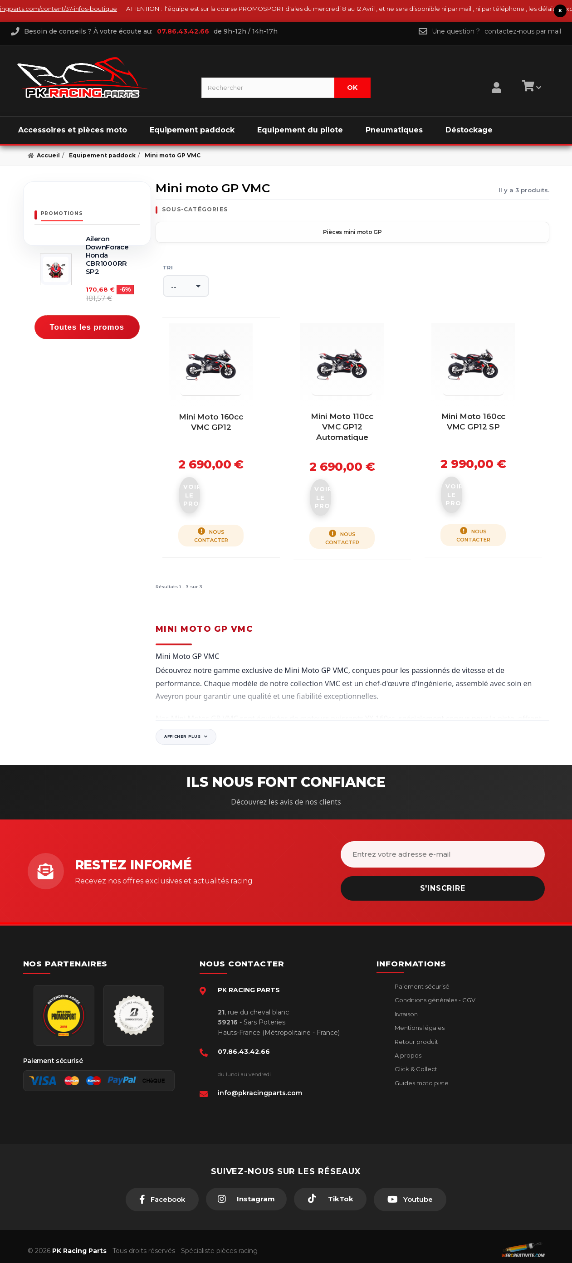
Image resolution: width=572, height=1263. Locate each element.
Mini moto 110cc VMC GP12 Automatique (352, 449)
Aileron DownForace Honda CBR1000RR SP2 (107, 254)
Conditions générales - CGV (434, 991)
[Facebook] (162, 1191)
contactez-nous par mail (522, 31)
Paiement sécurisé (421, 977)
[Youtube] (410, 1191)
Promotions (62, 213)
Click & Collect (415, 1060)
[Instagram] (246, 1190)
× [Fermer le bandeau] (560, 10)
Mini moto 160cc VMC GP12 (221, 449)
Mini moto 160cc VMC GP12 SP (483, 449)
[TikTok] (330, 1190)
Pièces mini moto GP (352, 231)
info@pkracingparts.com (260, 1084)
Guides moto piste (421, 1074)
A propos (407, 1046)
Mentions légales (419, 1019)
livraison (405, 1005)
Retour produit (415, 1033)
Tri (168, 267)
